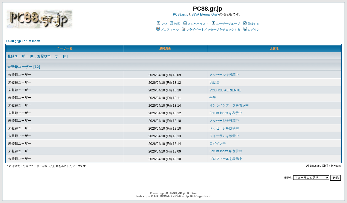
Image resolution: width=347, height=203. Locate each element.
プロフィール (167, 29)
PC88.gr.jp (180, 14)
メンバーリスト (196, 23)
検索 (175, 23)
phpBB (165, 193)
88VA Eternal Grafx (206, 14)
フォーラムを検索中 (224, 136)
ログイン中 (217, 143)
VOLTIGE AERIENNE (225, 90)
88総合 (214, 82)
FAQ (162, 23)
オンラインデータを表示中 (229, 105)
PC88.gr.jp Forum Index (23, 41)
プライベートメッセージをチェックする (211, 29)
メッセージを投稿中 (224, 75)
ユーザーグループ (226, 23)
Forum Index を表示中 (225, 113)
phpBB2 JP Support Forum (198, 196)
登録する (251, 23)
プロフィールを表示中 (225, 159)
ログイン (252, 29)
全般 (212, 98)
